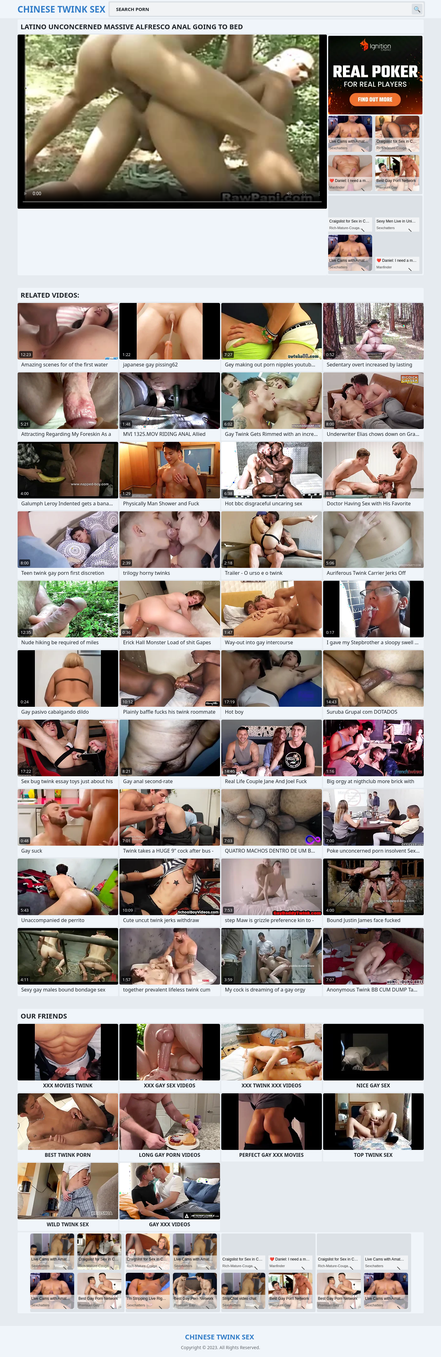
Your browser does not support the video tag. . (172, 122)
